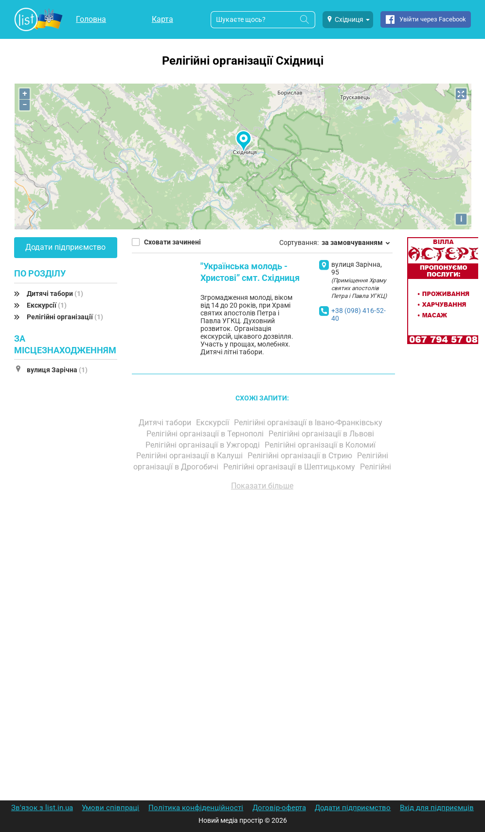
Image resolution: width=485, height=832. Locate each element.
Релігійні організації (65, 317)
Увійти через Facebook (432, 19)
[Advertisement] (262, 608)
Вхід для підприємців (437, 807)
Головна (91, 19)
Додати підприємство (65, 247)
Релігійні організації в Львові (322, 433)
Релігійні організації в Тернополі (206, 433)
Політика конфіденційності (195, 807)
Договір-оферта (279, 807)
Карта (162, 19)
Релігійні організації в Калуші (190, 455)
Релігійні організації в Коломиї (321, 445)
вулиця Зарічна (57, 370)
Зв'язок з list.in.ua (42, 807)
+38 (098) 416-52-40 (358, 314)
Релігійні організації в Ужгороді (203, 445)
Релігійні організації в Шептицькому (290, 466)
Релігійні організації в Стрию (301, 455)
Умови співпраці (110, 807)
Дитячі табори (55, 293)
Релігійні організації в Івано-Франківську (309, 422)
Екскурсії (47, 305)
